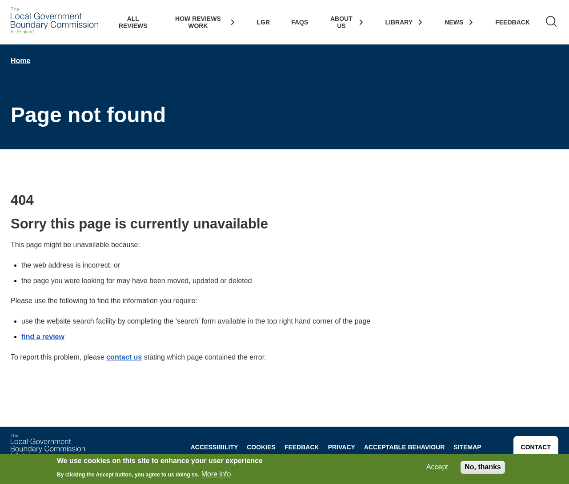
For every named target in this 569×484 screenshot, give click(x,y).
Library (399, 22)
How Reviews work (198, 22)
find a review (42, 336)
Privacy (341, 447)
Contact (536, 447)
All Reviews (133, 22)
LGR (263, 22)
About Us (341, 22)
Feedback (512, 22)
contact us (124, 357)
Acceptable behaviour (404, 447)
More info (216, 475)
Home (20, 60)
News (454, 22)
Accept (437, 468)
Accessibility (214, 447)
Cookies (261, 447)
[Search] (551, 22)
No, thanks (483, 468)
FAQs (299, 22)
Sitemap (467, 447)
